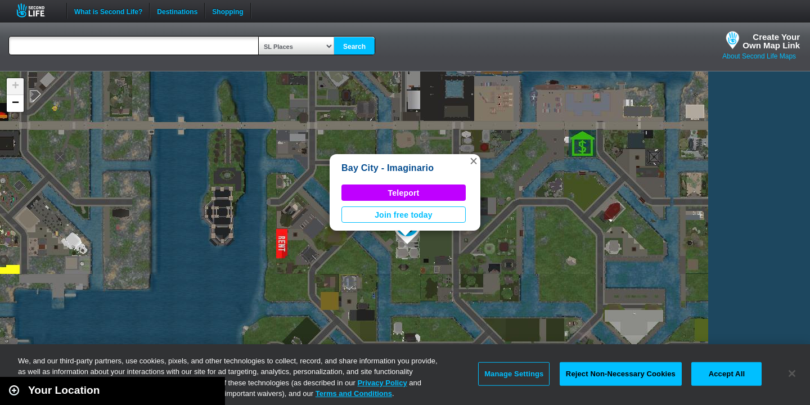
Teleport (404, 192)
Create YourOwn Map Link (771, 41)
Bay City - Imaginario (387, 168)
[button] (473, 161)
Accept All (727, 374)
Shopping (227, 11)
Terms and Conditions (354, 393)
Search (354, 47)
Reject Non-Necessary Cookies (621, 374)
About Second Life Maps (759, 56)
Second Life (37, 10)
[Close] (792, 373)
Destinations (177, 11)
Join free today (404, 214)
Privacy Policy (382, 383)
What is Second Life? (108, 11)
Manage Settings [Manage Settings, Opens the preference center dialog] (513, 374)
